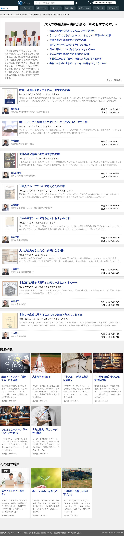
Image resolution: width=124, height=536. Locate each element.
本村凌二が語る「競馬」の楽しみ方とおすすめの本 (75, 59)
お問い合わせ (28, 533)
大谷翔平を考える (41, 376)
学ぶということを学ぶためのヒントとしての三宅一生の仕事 (80, 35)
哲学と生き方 (27, 8)
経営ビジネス (84, 8)
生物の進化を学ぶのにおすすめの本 (67, 40)
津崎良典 (15, 141)
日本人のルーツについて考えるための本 (69, 45)
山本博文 (15, 269)
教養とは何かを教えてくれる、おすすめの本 (72, 31)
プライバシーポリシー (15, 533)
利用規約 (3, 533)
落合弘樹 (15, 237)
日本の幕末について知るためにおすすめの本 (72, 49)
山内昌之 (15, 333)
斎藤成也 (15, 205)
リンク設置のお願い (74, 533)
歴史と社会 (41, 8)
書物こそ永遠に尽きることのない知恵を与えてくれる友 (77, 63)
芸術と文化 (55, 8)
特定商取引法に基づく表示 (43, 533)
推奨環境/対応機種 (60, 533)
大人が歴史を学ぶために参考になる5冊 (69, 54)
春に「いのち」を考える (44, 491)
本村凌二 (15, 301)
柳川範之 (15, 109)
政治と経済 (113, 8)
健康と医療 (69, 8)
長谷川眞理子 (17, 173)
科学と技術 (99, 8)
